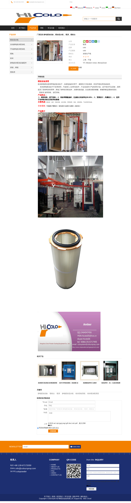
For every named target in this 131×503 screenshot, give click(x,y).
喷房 (58, 393)
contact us (56, 475)
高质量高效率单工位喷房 (90, 383)
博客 (41, 28)
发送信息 (53, 431)
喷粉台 (52, 393)
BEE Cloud (87, 498)
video (53, 473)
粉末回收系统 (80, 393)
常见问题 (51, 28)
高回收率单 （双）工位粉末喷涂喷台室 (110, 383)
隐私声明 (76, 496)
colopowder (21, 471)
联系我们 (61, 28)
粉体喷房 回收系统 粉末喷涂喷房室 (47, 383)
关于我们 (22, 28)
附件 (50, 425)
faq (52, 471)
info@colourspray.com (26, 468)
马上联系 (73, 68)
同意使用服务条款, (48, 428)
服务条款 (55, 428)
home (53, 465)
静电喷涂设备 (43, 393)
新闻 (53, 496)
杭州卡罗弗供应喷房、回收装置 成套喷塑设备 (68, 383)
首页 (13, 28)
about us (55, 467)
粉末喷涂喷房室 (93, 393)
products (55, 469)
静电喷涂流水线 (67, 393)
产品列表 (32, 28)
